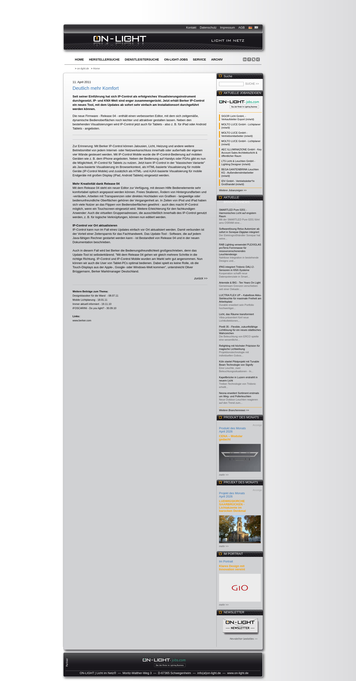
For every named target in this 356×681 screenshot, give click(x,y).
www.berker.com (82, 320)
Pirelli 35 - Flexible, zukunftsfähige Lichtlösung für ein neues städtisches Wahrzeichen (240, 330)
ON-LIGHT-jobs (176, 59)
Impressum (227, 27)
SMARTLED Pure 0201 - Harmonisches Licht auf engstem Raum (237, 213)
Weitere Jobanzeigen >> (233, 190)
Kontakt (191, 27)
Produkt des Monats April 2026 (232, 429)
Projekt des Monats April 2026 (232, 494)
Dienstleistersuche (142, 59)
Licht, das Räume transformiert (236, 314)
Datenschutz (208, 27)
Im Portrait (226, 561)
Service (199, 59)
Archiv (217, 59)
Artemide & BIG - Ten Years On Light (240, 282)
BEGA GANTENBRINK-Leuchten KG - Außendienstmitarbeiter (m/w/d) (240, 172)
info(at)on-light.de (209, 673)
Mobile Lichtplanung (84, 299)
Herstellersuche (104, 59)
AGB (241, 27)
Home (79, 59)
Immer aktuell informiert (86, 304)
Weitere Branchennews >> (234, 410)
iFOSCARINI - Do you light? (88, 308)
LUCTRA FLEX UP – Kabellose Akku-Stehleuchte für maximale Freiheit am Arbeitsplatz (240, 298)
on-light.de (83, 68)
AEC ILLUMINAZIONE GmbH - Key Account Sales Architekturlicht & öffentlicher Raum (241, 152)
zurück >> (200, 278)
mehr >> (224, 474)
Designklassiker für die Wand (89, 295)
